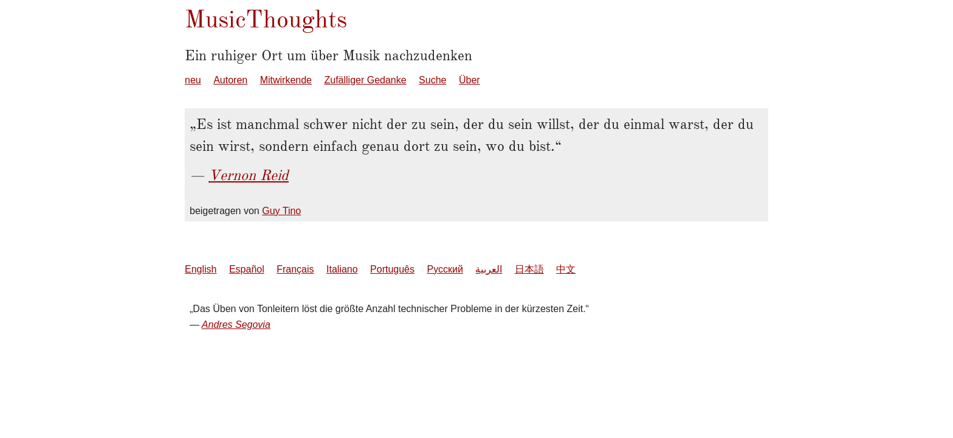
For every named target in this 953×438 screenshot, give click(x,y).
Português (392, 269)
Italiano (342, 269)
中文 (566, 269)
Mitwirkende (286, 80)
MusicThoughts (266, 19)
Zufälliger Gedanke (365, 80)
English (200, 269)
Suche (432, 80)
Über (469, 80)
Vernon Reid (248, 175)
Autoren (230, 80)
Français (295, 269)
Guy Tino (281, 211)
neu (193, 80)
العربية (488, 269)
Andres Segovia (236, 324)
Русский (445, 269)
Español (246, 269)
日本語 (529, 269)
